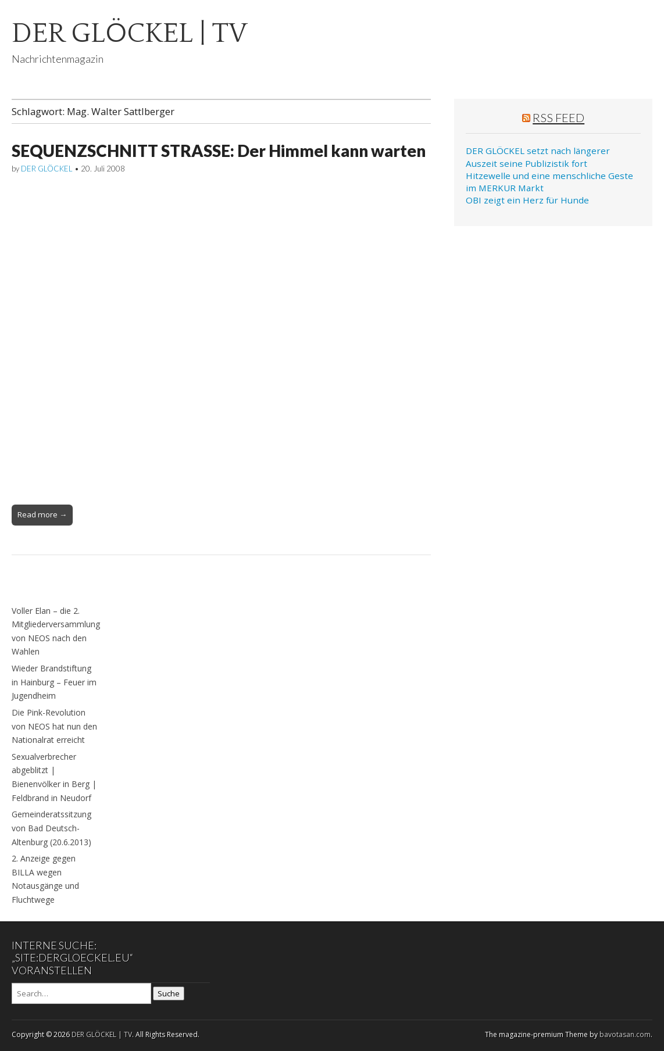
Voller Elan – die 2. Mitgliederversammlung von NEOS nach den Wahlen (56, 631)
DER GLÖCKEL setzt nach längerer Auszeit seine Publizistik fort (538, 157)
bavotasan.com (625, 1034)
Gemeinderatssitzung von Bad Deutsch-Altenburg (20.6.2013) (51, 828)
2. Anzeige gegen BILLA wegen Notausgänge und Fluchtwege (45, 879)
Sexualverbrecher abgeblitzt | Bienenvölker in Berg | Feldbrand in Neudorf (54, 777)
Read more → (42, 514)
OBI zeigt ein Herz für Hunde (527, 200)
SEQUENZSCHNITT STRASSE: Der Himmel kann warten (219, 150)
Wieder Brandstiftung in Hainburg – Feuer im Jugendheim (54, 682)
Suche (169, 993)
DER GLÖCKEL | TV (129, 33)
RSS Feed (558, 117)
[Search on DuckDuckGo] (81, 993)
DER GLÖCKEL (47, 168)
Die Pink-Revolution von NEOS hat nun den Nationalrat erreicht (54, 726)
